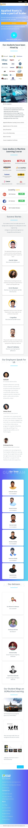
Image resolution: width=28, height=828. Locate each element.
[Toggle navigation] (26, 4)
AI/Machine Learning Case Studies (11, 785)
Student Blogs (6, 813)
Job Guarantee (6, 810)
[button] (14, 104)
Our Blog (4, 805)
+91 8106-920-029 (7, 794)
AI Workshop (5, 788)
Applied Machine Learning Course (11, 782)
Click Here (14, 23)
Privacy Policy (6, 819)
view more (20, 767)
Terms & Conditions (7, 816)
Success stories (6, 808)
